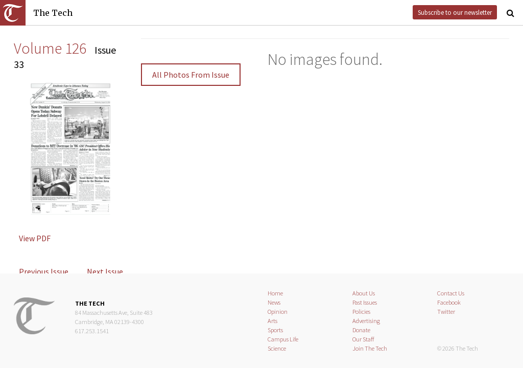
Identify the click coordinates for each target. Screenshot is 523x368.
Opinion (278, 311)
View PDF (35, 238)
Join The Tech (369, 348)
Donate (361, 330)
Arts (272, 321)
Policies (361, 311)
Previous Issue (43, 271)
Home (275, 293)
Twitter (446, 311)
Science (277, 348)
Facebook (449, 302)
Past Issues (364, 302)
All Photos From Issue (190, 75)
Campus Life (283, 339)
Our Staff (363, 339)
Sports (275, 330)
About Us (363, 293)
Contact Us (450, 293)
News (274, 302)
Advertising (366, 321)
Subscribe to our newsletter (455, 12)
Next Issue (105, 271)
